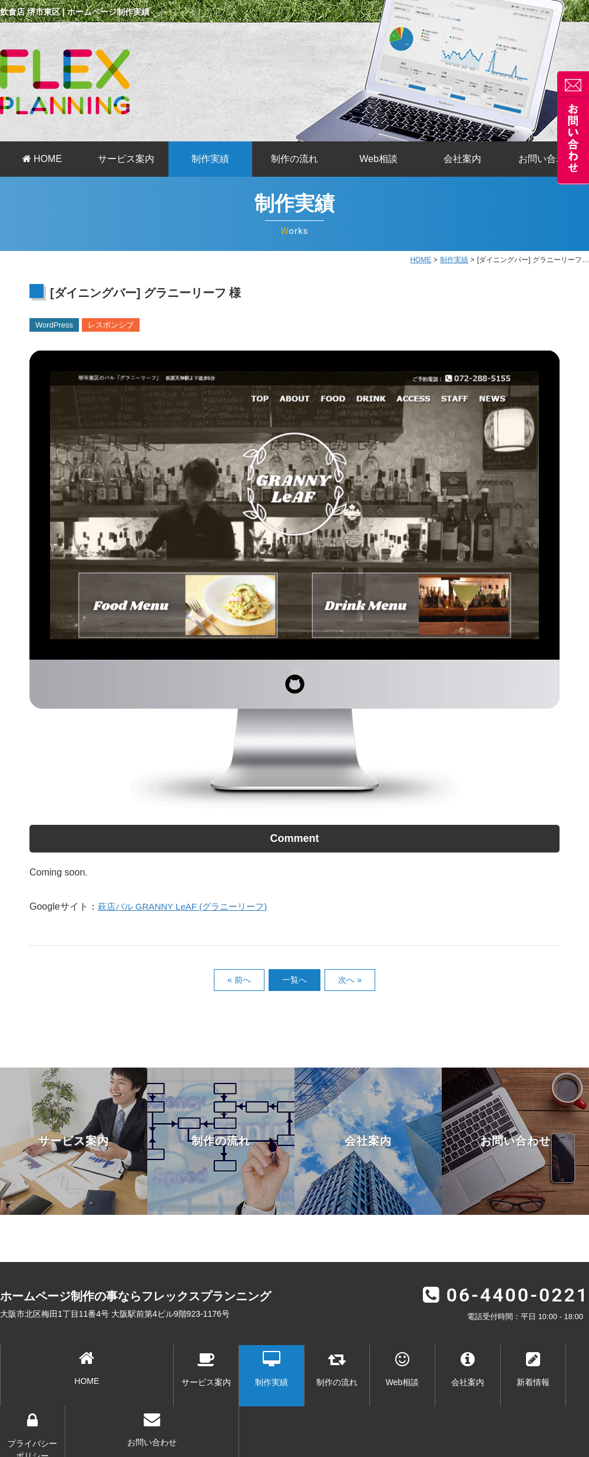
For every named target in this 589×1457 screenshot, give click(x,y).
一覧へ (294, 979)
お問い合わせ (546, 159)
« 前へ (239, 979)
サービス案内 (126, 159)
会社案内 (462, 159)
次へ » (350, 979)
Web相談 (378, 159)
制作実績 (210, 159)
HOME (42, 159)
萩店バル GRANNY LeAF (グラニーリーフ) (188, 906)
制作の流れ (294, 159)
